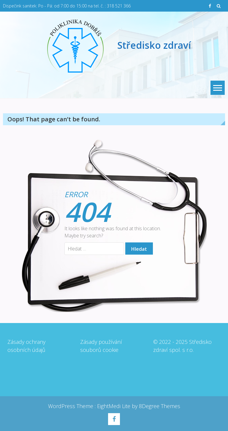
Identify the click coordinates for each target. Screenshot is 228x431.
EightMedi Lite (114, 406)
